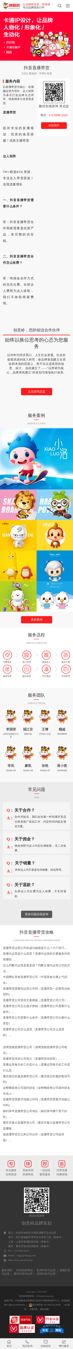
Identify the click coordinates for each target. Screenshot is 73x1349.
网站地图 (44, 1309)
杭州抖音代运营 (46, 1270)
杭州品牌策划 (24, 1270)
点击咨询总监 (36, 403)
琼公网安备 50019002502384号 (45, 1305)
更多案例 (36, 631)
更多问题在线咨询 (36, 925)
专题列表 (33, 1309)
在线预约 (53, 125)
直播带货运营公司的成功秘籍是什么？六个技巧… (35, 948)
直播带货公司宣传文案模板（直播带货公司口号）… (36, 1000)
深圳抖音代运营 (46, 1273)
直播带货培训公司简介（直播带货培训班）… (32, 1058)
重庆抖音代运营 (23, 1273)
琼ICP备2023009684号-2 (15, 1305)
